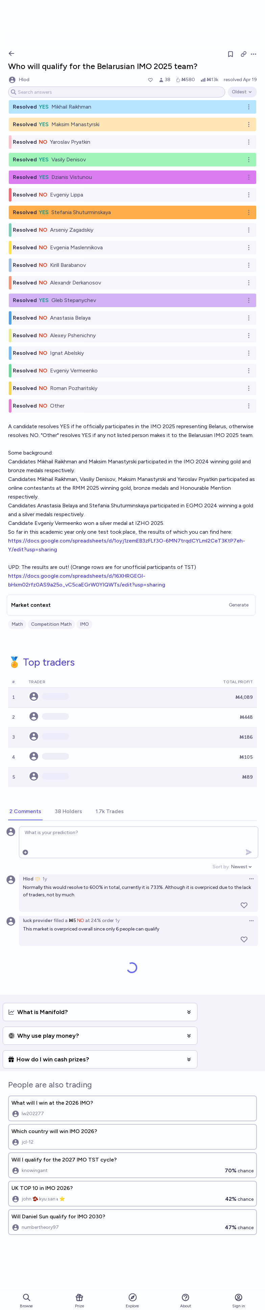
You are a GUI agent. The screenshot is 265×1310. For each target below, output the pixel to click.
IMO (84, 624)
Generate (238, 605)
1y (45, 879)
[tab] (25, 811)
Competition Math (51, 624)
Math (17, 624)
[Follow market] (230, 54)
